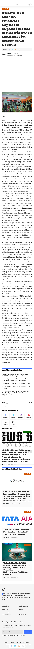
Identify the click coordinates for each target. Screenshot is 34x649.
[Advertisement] (17, 74)
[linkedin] (5, 423)
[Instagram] (21, 416)
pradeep (8, 401)
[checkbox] (2, 635)
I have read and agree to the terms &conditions (14, 635)
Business (5, 8)
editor (10, 53)
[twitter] (31, 402)
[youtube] (29, 416)
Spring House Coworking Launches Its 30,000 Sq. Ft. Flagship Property (15, 375)
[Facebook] (29, 402)
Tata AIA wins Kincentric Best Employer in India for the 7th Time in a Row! (16, 532)
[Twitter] (13, 416)
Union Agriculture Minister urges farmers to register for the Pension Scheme (16, 380)
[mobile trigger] (3, 4)
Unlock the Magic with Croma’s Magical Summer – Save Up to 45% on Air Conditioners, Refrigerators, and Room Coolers (16, 569)
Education (27, 432)
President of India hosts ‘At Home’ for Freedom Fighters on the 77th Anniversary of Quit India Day (16, 393)
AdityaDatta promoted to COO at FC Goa (16, 383)
